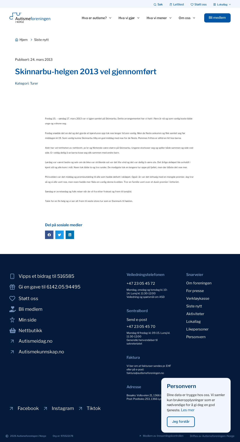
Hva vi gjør (129, 18)
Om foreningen (199, 283)
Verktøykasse (197, 298)
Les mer (187, 410)
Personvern (196, 337)
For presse (195, 290)
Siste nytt (194, 306)
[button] (49, 235)
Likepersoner (197, 329)
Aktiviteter (195, 314)
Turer (34, 83)
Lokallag (193, 321)
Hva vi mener (159, 18)
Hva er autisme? (97, 18)
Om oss (187, 18)
